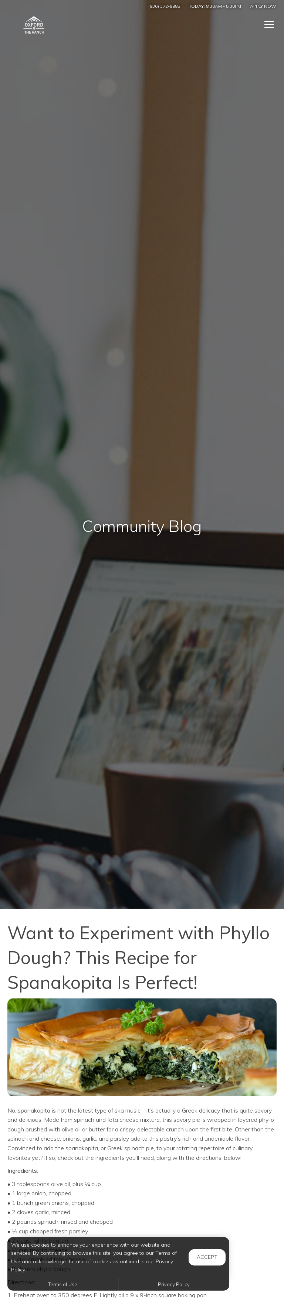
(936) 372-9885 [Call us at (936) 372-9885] (164, 6)
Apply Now (263, 6)
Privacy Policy (174, 1284)
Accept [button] (207, 1257)
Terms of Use (62, 1284)
